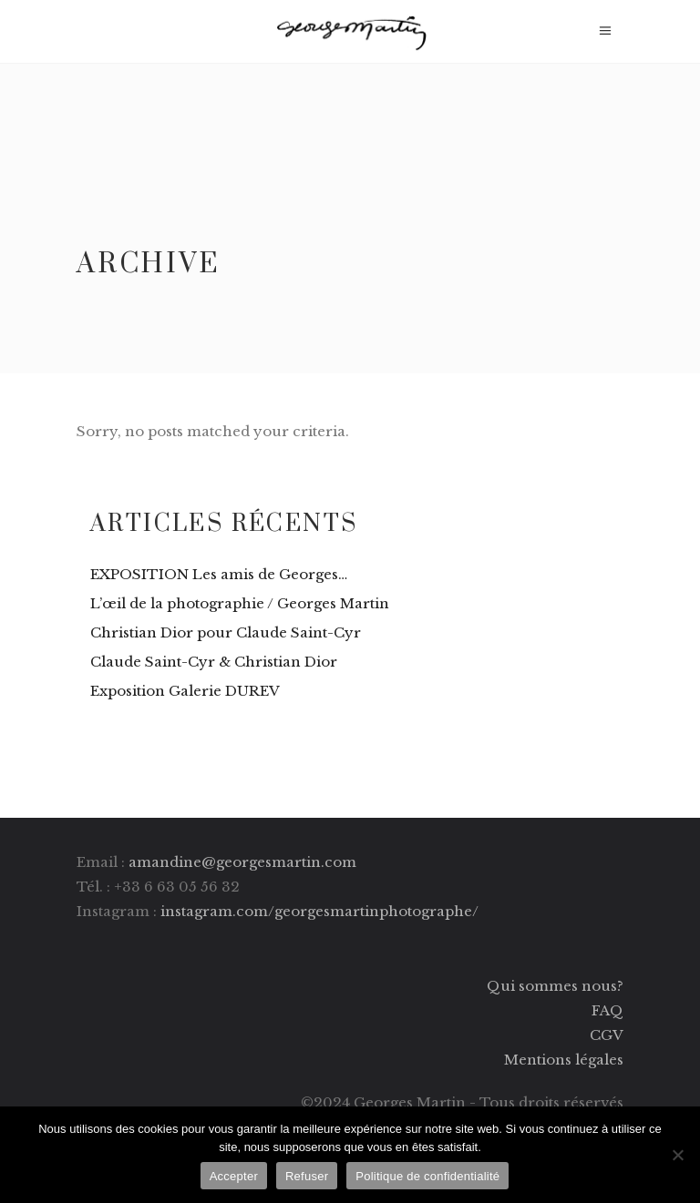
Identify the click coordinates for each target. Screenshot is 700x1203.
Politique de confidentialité (427, 1176)
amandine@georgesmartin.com (242, 862)
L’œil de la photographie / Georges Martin (239, 603)
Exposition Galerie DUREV (185, 690)
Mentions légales (563, 1059)
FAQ (607, 1010)
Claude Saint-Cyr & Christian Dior (213, 661)
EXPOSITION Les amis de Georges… (218, 574)
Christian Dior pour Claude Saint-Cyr (225, 632)
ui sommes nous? (561, 985)
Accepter (234, 1176)
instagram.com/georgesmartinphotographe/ (319, 911)
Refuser (306, 1176)
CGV (606, 1035)
